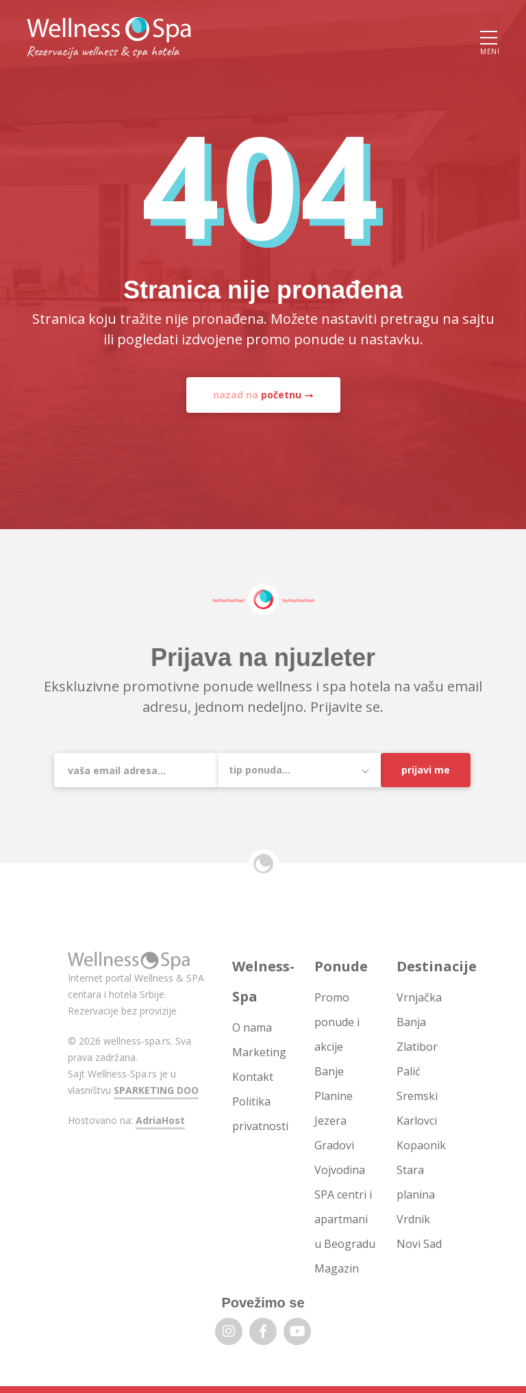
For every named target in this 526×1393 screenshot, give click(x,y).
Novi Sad (419, 1243)
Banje (329, 1071)
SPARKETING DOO (156, 1090)
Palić (409, 1071)
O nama (252, 1027)
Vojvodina (339, 1169)
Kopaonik (421, 1145)
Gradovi (334, 1145)
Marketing (259, 1052)
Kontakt (252, 1076)
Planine (333, 1095)
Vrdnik (413, 1219)
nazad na (257, 394)
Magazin (336, 1268)
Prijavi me (425, 769)
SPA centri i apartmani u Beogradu (344, 1219)
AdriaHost (160, 1120)
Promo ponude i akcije (337, 1022)
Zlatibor (417, 1046)
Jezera (330, 1120)
